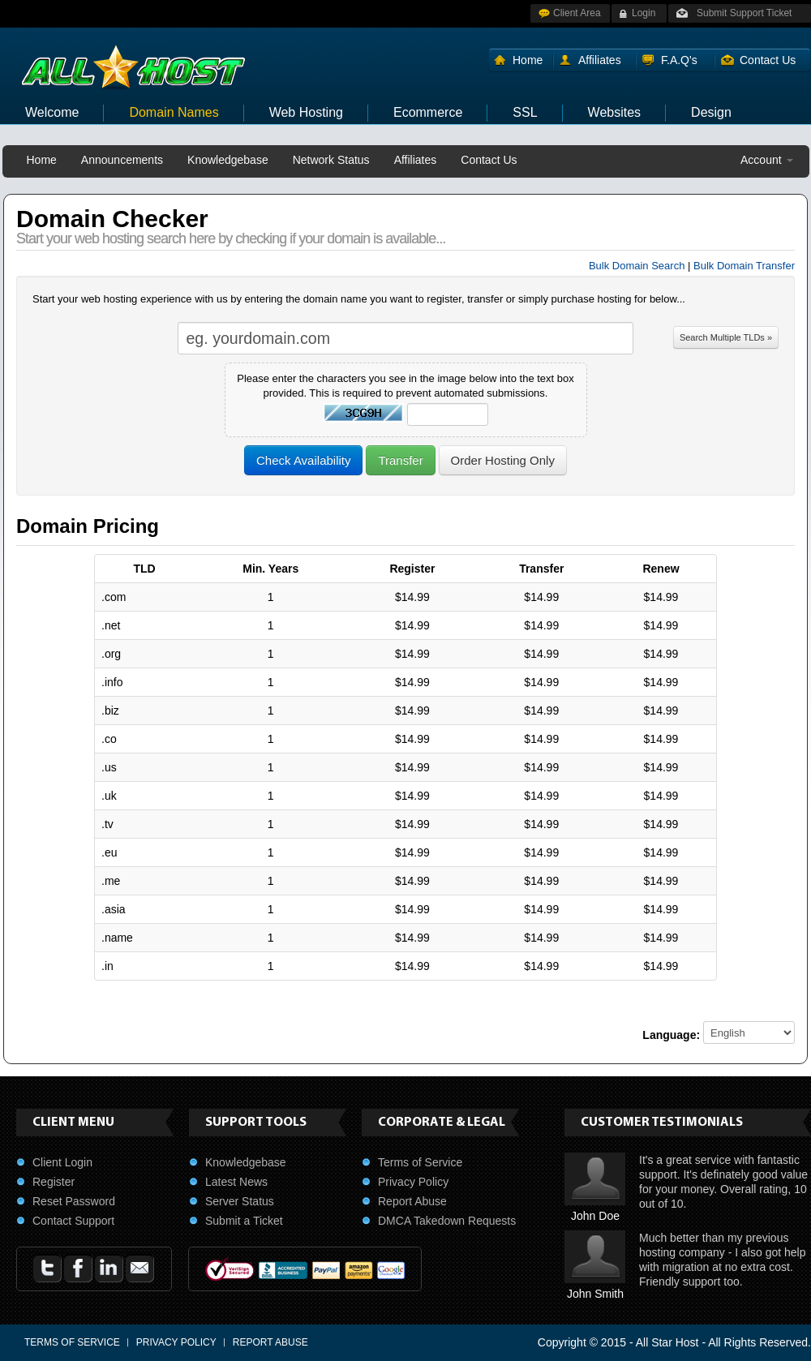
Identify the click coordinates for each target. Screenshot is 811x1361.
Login (643, 13)
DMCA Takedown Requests (447, 1220)
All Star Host (667, 1342)
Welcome (52, 112)
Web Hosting (306, 112)
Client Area (577, 13)
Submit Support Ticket (744, 13)
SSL (525, 112)
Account (766, 159)
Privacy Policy (413, 1181)
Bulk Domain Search (637, 266)
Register (53, 1181)
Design (711, 112)
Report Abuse (412, 1201)
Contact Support (73, 1220)
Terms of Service (420, 1162)
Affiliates (599, 60)
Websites (615, 112)
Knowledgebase (227, 159)
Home (528, 60)
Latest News (236, 1181)
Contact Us (768, 60)
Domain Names (173, 112)
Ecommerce (427, 112)
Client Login (62, 1162)
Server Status (239, 1201)
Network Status (331, 159)
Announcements (122, 159)
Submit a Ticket (244, 1220)
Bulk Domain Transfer (744, 266)
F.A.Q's (679, 60)
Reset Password (73, 1201)
